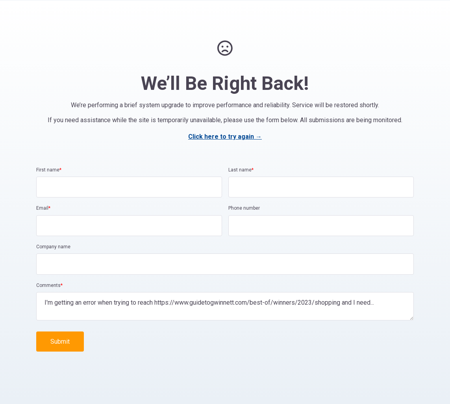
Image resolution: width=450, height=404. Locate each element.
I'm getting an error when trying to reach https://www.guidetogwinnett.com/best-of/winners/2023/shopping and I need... (225, 306)
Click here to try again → (225, 136)
